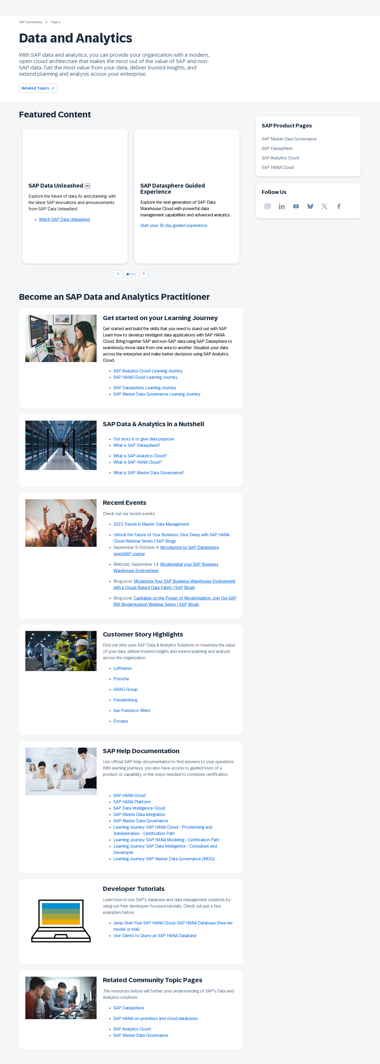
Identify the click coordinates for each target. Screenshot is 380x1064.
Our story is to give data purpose (143, 439)
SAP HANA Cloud (129, 795)
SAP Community (30, 22)
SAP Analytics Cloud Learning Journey (148, 371)
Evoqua (120, 721)
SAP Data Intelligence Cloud (139, 808)
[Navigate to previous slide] (117, 274)
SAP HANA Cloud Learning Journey (145, 377)
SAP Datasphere (128, 1008)
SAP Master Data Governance (140, 821)
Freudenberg (125, 700)
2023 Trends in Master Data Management (151, 524)
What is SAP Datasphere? (136, 445)
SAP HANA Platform (132, 802)
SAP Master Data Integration (139, 814)
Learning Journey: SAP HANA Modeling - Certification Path (166, 840)
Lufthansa (122, 668)
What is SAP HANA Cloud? (137, 462)
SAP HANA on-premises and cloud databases (155, 1018)
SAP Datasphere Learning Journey (144, 388)
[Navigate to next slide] (143, 274)
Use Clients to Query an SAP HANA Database (155, 935)
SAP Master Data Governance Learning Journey (156, 394)
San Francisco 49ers (131, 710)
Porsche (121, 679)
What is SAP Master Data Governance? (148, 473)
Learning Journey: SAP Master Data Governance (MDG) (164, 859)
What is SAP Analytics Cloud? (140, 456)
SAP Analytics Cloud (132, 1029)
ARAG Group (125, 689)
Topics (55, 22)
